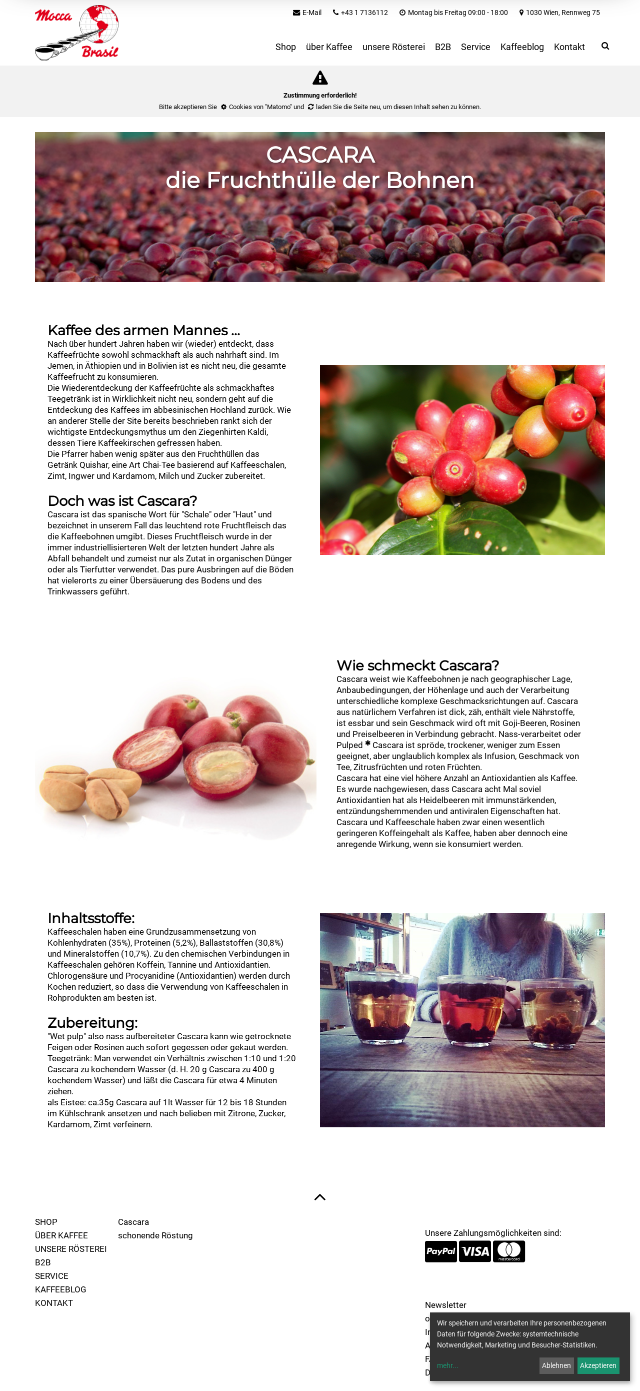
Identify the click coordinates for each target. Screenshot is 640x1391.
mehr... (447, 1365)
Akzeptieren (598, 1365)
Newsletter (445, 1305)
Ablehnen (556, 1365)
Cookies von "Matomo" (260, 107)
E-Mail (312, 13)
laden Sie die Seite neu (348, 107)
